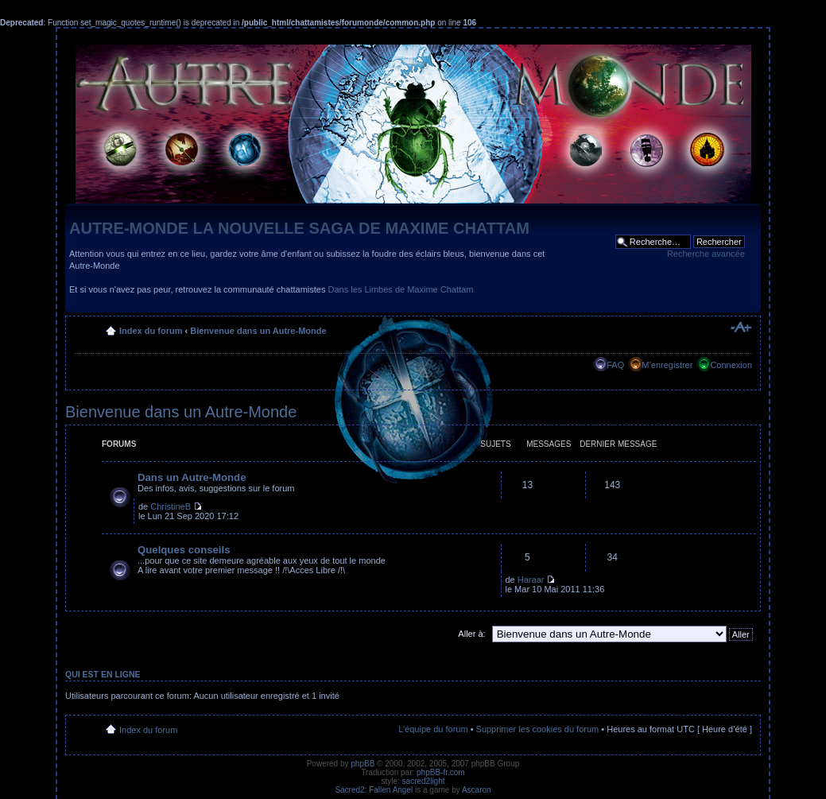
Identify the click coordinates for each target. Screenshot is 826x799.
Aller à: (471, 633)
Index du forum (150, 331)
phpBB (362, 763)
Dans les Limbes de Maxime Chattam (401, 289)
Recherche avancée (706, 253)
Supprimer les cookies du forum (537, 729)
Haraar (531, 579)
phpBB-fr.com (441, 772)
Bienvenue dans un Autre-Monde (258, 331)
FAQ (615, 365)
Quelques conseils (184, 550)
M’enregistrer (667, 365)
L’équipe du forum (432, 729)
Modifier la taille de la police (740, 327)
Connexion (731, 365)
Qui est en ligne (103, 674)
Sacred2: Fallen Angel (374, 789)
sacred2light (423, 781)
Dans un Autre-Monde (192, 477)
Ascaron (476, 789)
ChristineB (170, 506)
